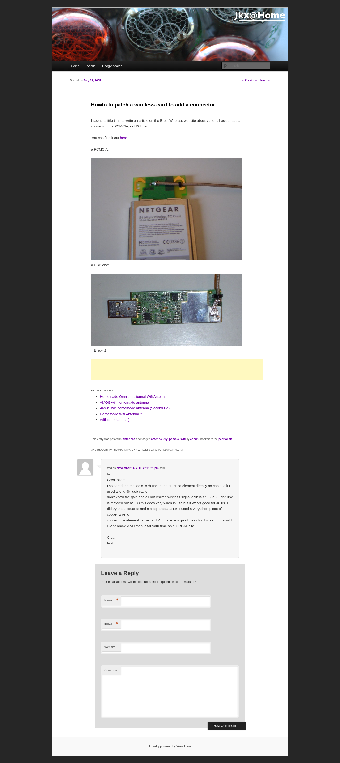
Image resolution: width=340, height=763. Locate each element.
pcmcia (174, 439)
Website (109, 647)
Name (111, 600)
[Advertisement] (177, 369)
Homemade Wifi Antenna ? (121, 414)
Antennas (128, 439)
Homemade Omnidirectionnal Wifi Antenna (133, 396)
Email (111, 623)
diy (165, 439)
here (123, 138)
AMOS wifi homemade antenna (124, 402)
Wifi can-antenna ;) (115, 420)
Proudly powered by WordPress (170, 746)
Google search (112, 66)
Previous (249, 80)
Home (75, 66)
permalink (225, 439)
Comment (111, 670)
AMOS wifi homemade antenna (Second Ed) (135, 408)
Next (265, 80)
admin (194, 439)
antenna (156, 439)
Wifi (183, 439)
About (91, 66)
